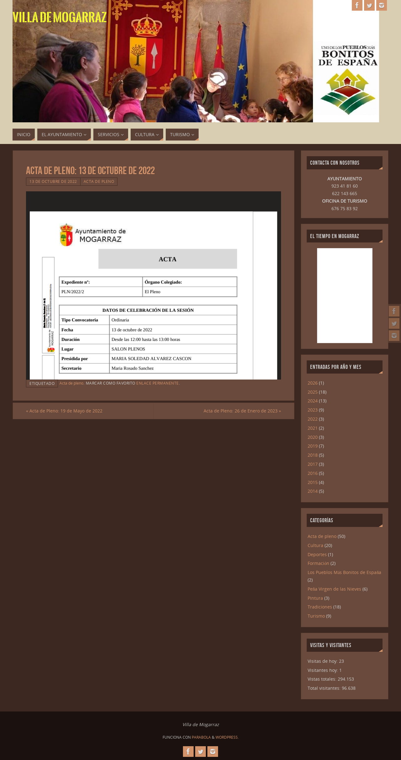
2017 (313, 464)
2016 (313, 473)
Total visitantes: (325, 688)
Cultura (315, 545)
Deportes (317, 554)
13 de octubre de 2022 (53, 181)
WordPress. (227, 737)
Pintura (315, 598)
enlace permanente (157, 382)
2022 (313, 419)
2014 (313, 491)
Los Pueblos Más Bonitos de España (344, 572)
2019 (313, 446)
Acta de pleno (99, 181)
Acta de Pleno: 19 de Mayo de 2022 (64, 411)
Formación (318, 563)
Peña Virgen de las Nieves (334, 589)
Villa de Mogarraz (60, 18)
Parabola (201, 737)
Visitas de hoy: (323, 661)
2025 (313, 392)
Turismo (316, 616)
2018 (313, 455)
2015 (313, 482)
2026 (313, 383)
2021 (313, 428)
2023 (313, 410)
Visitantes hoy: (323, 670)
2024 (313, 401)
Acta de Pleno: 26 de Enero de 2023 (242, 411)
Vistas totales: (323, 679)
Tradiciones (320, 607)
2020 (313, 437)
